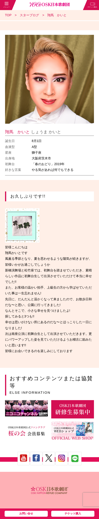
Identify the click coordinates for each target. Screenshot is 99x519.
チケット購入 (73, 513)
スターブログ (29, 15)
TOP (8, 15)
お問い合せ (26, 513)
